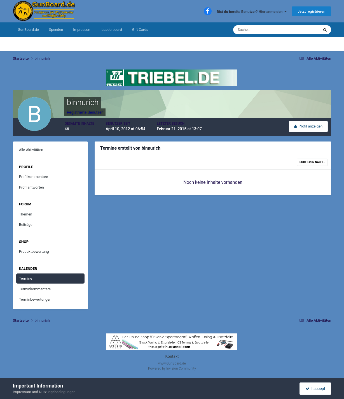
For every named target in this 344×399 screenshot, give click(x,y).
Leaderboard (112, 29)
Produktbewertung (34, 251)
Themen (25, 214)
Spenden (56, 29)
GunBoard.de (28, 29)
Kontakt (172, 356)
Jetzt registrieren (311, 11)
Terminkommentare (35, 289)
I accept (315, 388)
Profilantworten (31, 187)
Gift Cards (140, 29)
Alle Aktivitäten (31, 150)
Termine (25, 278)
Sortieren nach (312, 162)
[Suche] (259, 29)
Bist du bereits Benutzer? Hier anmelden (252, 12)
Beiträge (25, 224)
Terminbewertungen (35, 299)
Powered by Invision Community (172, 368)
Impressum (82, 29)
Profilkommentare (33, 177)
